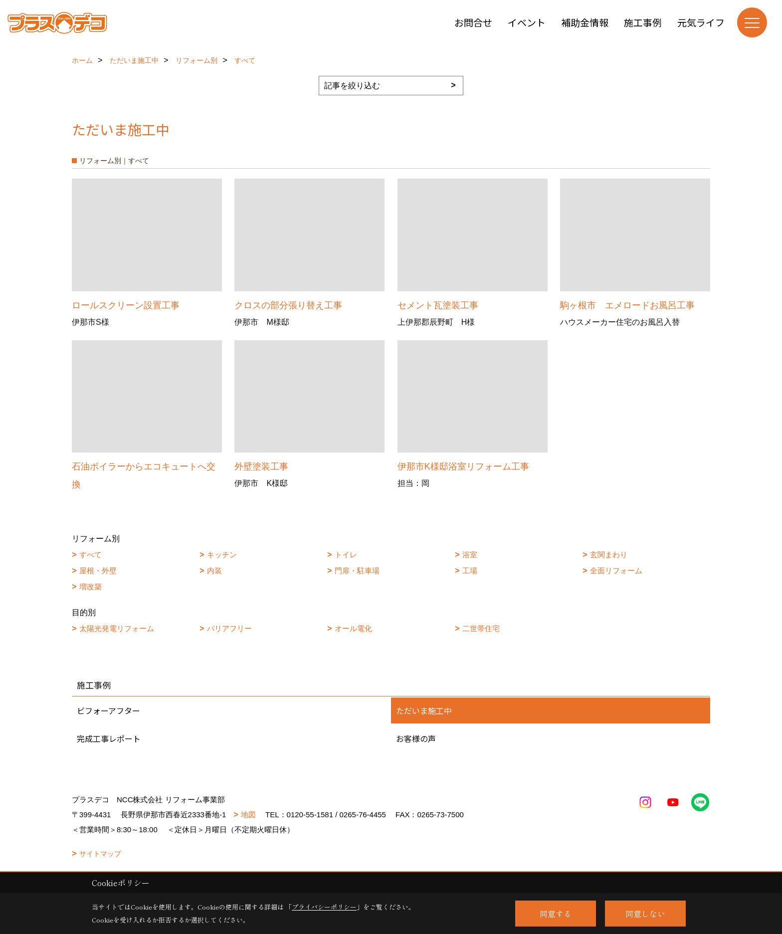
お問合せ (473, 22)
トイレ (346, 554)
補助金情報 (584, 22)
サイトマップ (100, 854)
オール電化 (353, 628)
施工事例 (643, 22)
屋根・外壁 (98, 570)
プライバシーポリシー (324, 907)
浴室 (469, 554)
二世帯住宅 (481, 628)
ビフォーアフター (108, 710)
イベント (527, 22)
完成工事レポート (109, 738)
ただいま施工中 (424, 710)
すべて (90, 554)
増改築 (90, 586)
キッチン (222, 554)
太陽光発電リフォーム (116, 628)
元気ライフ (701, 22)
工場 (469, 570)
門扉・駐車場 (357, 570)
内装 (214, 570)
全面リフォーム (616, 570)
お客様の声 (416, 738)
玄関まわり (608, 554)
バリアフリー (229, 628)
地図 (248, 814)
